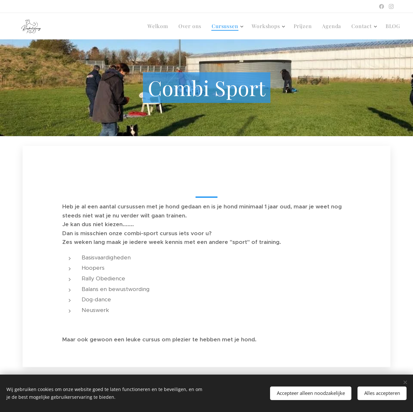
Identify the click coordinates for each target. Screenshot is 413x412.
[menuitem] (159, 26)
